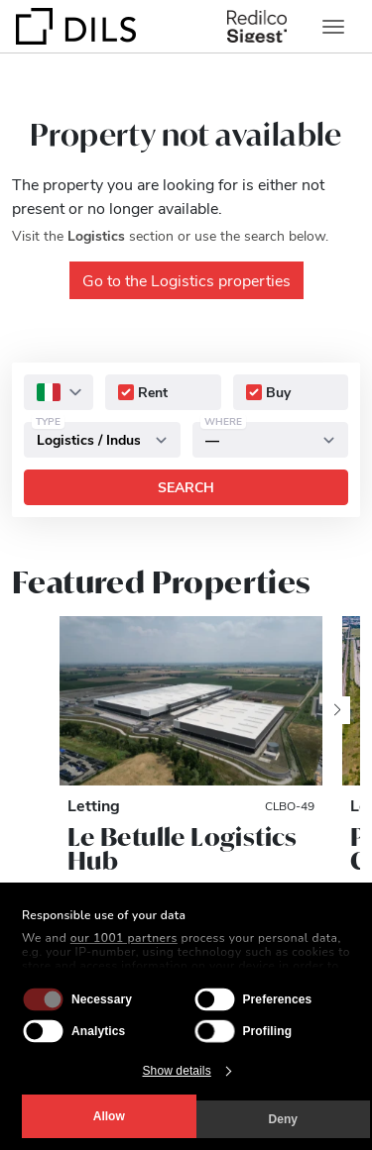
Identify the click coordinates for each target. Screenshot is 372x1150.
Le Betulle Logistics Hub (182, 849)
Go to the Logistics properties (186, 279)
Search (186, 486)
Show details (177, 1071)
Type (48, 421)
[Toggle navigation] (333, 27)
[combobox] (58, 392)
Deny (283, 1119)
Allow (109, 1116)
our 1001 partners (124, 938)
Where (223, 421)
